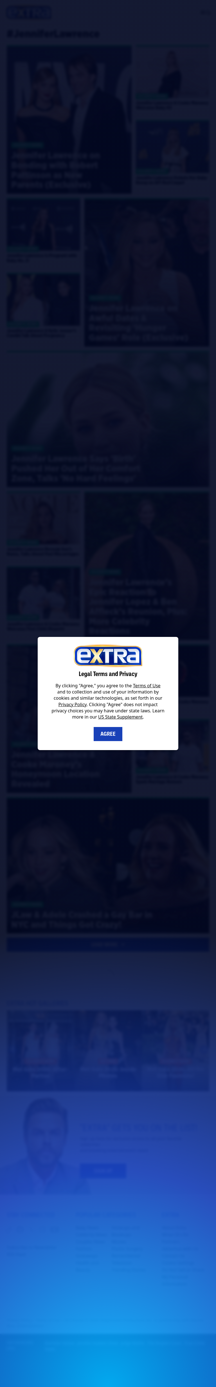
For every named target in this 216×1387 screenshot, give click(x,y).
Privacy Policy (72, 704)
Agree (108, 733)
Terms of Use (147, 686)
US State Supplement (120, 717)
